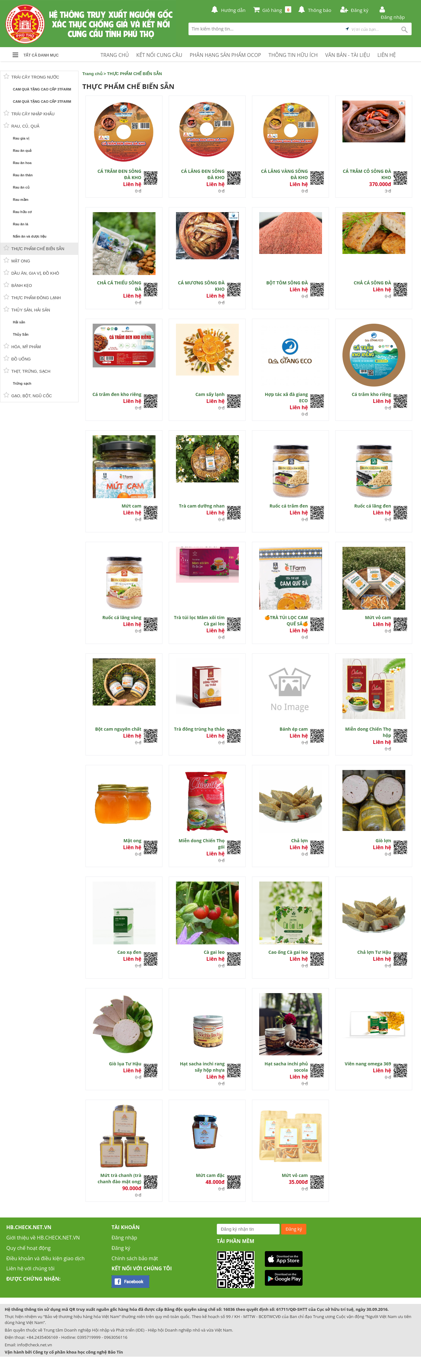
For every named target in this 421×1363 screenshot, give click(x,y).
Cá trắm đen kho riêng (116, 394)
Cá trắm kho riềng (371, 394)
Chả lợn (299, 841)
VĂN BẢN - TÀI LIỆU (347, 55)
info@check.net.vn (34, 1345)
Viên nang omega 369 (368, 1064)
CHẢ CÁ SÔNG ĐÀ (372, 283)
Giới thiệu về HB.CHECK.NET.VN (43, 1237)
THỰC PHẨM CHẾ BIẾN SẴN (134, 73)
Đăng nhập (124, 1237)
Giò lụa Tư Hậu (125, 1064)
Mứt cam (131, 506)
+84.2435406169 (42, 1337)
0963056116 (115, 1337)
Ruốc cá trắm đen (289, 506)
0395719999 (89, 1337)
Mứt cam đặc (210, 1175)
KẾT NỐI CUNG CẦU (159, 55)
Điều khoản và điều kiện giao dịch (45, 1258)
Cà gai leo (214, 952)
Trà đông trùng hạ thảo (199, 729)
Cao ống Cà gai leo (288, 952)
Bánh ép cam (294, 729)
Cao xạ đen (129, 952)
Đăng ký (121, 1248)
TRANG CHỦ (115, 55)
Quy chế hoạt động (28, 1248)
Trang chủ (92, 73)
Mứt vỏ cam (378, 617)
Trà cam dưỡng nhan (201, 506)
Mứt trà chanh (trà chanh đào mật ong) (119, 1178)
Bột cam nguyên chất (118, 729)
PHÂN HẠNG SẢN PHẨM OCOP (225, 55)
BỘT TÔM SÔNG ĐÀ (287, 283)
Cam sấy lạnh (210, 394)
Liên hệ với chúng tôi (30, 1268)
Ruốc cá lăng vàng (121, 617)
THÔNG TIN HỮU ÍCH (293, 55)
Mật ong (132, 841)
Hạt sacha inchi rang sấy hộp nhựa (202, 1067)
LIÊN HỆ (386, 55)
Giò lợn (383, 841)
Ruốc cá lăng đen (372, 506)
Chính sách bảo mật (135, 1258)
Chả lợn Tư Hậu (374, 952)
